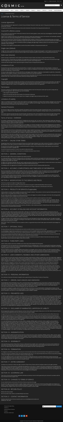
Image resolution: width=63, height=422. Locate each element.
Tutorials (6, 411)
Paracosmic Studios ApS (9, 412)
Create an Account (52, 1)
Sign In (45, 1)
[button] (59, 1)
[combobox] (52, 5)
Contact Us (6, 407)
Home (2, 13)
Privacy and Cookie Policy (9, 406)
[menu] (31, 10)
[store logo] (12, 5)
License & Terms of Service (9, 409)
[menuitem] (4, 10)
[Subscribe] (59, 406)
